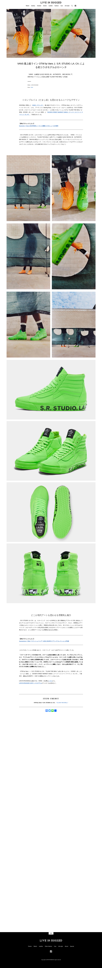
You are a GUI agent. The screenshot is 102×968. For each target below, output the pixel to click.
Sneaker (39, 6)
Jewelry (33, 6)
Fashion (57, 6)
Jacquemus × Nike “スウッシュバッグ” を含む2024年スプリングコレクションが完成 (44, 641)
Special (72, 946)
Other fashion (48, 946)
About (66, 946)
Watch (27, 6)
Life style (67, 6)
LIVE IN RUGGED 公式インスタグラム (30, 683)
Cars (62, 6)
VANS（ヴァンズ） (38, 105)
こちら (50, 681)
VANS (32, 87)
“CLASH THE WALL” (62, 702)
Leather (51, 6)
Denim (45, 6)
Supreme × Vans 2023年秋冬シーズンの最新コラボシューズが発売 (38, 126)
